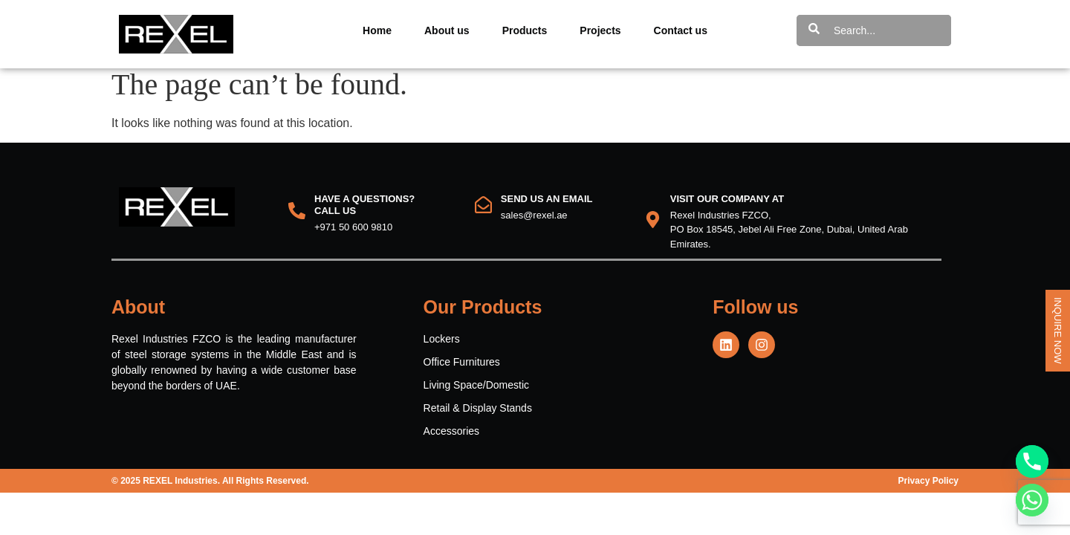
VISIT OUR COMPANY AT (727, 206)
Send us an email (547, 206)
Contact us (680, 30)
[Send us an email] (483, 212)
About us (447, 30)
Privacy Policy (928, 488)
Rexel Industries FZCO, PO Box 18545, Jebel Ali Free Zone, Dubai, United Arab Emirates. (789, 237)
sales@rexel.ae (534, 222)
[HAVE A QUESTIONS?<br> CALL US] (296, 218)
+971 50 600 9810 (353, 233)
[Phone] (1032, 461)
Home (377, 30)
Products (525, 30)
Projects (600, 30)
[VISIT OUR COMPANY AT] (652, 227)
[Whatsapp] (1032, 500)
